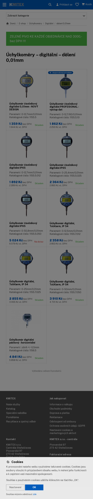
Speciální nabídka (16, 413)
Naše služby (13, 404)
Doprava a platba (59, 413)
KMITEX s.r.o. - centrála (63, 439)
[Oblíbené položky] (77, 4)
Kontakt (11, 439)
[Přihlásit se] (64, 4)
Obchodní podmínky (61, 408)
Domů (11, 23)
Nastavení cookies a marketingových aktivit (63, 432)
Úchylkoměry (35, 23)
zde (34, 494)
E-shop (22, 23)
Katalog (10, 408)
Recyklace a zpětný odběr (21, 421)
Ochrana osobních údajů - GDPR (67, 425)
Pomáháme (12, 417)
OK (34, 487)
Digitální (49, 23)
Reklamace (56, 417)
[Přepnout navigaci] (4, 4)
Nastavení (15, 487)
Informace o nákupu (61, 404)
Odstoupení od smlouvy (63, 421)
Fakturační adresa (60, 454)
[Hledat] (50, 4)
